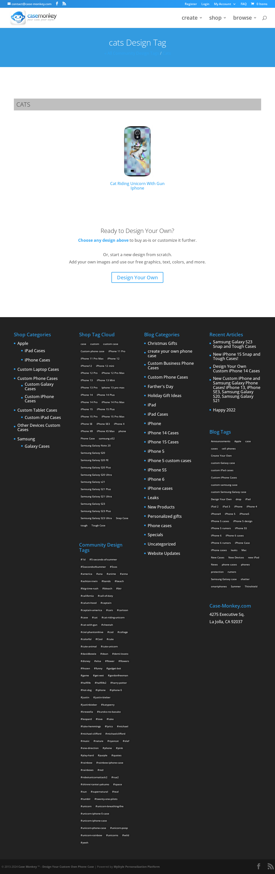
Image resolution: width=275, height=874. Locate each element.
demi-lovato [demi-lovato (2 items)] (121, 653)
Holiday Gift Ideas (164, 396)
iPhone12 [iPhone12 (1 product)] (86, 366)
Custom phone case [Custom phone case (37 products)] (92, 351)
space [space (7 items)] (118, 784)
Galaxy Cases (37, 446)
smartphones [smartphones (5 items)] (219, 586)
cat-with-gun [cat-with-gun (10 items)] (89, 624)
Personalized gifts (165, 516)
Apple (22, 343)
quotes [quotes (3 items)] (117, 755)
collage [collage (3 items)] (123, 632)
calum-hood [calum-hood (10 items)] (89, 603)
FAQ (244, 4)
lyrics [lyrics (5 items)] (110, 726)
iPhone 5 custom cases (169, 461)
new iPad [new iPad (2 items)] (253, 557)
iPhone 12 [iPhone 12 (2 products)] (113, 358)
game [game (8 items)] (85, 675)
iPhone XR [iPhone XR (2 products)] (87, 431)
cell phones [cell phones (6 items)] (229, 448)
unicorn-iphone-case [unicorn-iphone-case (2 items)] (94, 820)
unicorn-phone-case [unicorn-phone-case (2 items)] (94, 828)
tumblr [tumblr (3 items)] (86, 799)
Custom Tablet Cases (37, 410)
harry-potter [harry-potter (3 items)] (119, 682)
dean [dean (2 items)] (105, 653)
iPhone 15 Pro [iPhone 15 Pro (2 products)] (89, 416)
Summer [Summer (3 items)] (236, 586)
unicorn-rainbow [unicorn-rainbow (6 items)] (92, 835)
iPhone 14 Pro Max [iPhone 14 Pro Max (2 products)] (113, 402)
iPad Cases (35, 351)
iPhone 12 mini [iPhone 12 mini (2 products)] (105, 366)
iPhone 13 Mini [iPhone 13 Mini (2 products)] (106, 380)
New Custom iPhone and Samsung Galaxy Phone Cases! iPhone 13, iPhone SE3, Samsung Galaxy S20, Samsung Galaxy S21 (236, 389)
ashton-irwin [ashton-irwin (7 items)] (90, 581)
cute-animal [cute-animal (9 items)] (89, 646)
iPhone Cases (37, 360)
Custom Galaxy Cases (39, 386)
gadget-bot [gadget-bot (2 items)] (114, 668)
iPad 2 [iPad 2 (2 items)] (215, 506)
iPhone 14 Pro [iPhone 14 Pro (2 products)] (89, 402)
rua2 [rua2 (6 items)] (116, 777)
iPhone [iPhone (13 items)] (238, 506)
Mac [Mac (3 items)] (244, 550)
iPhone (154, 423)
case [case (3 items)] (248, 441)
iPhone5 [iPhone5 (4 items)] (244, 514)
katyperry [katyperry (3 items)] (108, 704)
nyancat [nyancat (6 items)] (114, 741)
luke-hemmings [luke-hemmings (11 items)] (91, 726)
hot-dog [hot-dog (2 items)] (86, 690)
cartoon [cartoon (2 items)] (123, 610)
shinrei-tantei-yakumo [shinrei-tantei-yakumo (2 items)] (95, 784)
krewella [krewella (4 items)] (87, 711)
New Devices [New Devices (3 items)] (236, 557)
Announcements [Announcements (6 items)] (220, 441)
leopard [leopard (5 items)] (87, 719)
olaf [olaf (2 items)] (127, 741)
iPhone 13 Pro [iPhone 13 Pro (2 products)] (89, 387)
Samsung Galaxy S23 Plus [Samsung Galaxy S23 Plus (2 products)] (96, 511)
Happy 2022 (224, 410)
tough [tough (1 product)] (84, 525)
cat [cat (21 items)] (96, 617)
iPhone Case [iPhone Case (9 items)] (242, 543)
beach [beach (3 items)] (120, 581)
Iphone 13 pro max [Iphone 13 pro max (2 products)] (113, 387)
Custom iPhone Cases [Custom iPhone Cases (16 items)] (224, 477)
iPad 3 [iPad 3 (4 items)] (226, 506)
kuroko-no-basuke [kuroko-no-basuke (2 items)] (110, 711)
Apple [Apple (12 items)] (237, 441)
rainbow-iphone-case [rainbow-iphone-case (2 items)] (110, 762)
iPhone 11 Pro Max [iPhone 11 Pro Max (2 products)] (92, 358)
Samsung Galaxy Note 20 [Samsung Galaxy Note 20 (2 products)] (96, 445)
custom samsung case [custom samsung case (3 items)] (224, 485)
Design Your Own (137, 277)
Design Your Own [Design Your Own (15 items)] (221, 499)
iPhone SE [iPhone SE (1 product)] (87, 424)
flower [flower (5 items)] (110, 661)
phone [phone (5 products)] (122, 431)
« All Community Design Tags (131, 53)
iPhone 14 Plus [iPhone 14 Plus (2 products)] (106, 395)
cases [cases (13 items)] (214, 448)
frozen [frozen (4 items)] (86, 668)
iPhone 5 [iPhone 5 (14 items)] (230, 514)
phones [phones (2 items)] (245, 564)
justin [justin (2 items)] (85, 697)
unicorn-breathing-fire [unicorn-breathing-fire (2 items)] (110, 806)
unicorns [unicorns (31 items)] (113, 835)
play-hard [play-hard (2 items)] (88, 755)
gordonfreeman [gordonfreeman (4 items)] (119, 675)
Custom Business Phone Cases (171, 365)
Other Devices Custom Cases (38, 427)
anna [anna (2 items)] (125, 574)
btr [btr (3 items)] (119, 588)
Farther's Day (160, 386)
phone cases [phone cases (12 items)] (229, 564)
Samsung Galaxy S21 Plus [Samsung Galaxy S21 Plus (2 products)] (96, 489)
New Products (161, 507)
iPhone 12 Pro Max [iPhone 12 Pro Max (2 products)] (113, 373)
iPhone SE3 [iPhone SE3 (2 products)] (103, 424)
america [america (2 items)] (87, 574)
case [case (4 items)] (85, 617)
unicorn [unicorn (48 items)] (86, 806)
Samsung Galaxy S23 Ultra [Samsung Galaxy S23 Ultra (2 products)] (96, 518)
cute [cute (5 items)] (111, 639)
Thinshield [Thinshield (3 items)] (251, 586)
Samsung (26, 439)
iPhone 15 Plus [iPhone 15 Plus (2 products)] (106, 409)
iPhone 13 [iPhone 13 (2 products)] (87, 380)
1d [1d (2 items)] (83, 559)
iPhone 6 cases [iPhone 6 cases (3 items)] (235, 535)
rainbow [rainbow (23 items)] (87, 762)
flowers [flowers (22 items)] (124, 661)
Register (191, 4)
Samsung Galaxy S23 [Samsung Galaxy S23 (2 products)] (93, 503)
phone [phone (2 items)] (108, 748)
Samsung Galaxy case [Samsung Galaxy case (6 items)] (224, 579)
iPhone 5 (156, 451)
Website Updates (164, 553)
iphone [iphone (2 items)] (101, 690)
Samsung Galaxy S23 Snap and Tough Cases (234, 344)
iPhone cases (160, 488)
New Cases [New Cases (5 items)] (217, 557)
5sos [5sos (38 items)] (114, 566)
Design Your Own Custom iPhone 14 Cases (236, 368)
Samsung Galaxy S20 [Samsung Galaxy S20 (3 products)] (93, 453)
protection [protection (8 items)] (217, 572)
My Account (222, 4)
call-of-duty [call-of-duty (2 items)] (106, 595)
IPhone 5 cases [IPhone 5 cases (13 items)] (220, 521)
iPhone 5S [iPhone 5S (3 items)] (241, 528)
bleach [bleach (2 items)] (108, 588)
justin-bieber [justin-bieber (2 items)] (102, 697)
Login (205, 4)
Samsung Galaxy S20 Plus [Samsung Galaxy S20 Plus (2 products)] (96, 467)
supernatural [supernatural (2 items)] (100, 791)
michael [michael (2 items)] (123, 726)
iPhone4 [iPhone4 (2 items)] (216, 514)
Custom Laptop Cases (38, 369)
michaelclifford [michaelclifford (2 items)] (116, 733)
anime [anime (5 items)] (112, 574)
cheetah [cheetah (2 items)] (108, 624)
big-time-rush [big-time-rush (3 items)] (90, 588)
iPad (152, 405)
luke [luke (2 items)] (111, 719)
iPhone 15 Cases (163, 442)
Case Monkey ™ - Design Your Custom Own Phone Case (56, 866)
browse (242, 18)
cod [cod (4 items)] (111, 632)
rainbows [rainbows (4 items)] (88, 770)
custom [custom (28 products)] (94, 344)
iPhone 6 (156, 479)
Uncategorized (162, 544)
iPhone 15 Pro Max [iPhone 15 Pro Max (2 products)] (113, 416)
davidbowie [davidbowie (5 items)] (89, 653)
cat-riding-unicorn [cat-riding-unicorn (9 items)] (114, 617)
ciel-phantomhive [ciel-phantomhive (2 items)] (92, 632)
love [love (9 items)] (100, 719)
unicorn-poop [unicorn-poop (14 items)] (120, 828)
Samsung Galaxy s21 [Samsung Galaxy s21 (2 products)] (93, 482)
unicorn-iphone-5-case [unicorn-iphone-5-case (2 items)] (95, 813)
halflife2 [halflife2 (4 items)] (101, 682)
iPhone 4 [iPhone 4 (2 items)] (252, 506)
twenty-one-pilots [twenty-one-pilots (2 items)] (106, 799)
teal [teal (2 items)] (116, 791)
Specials (155, 535)
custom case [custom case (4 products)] (110, 344)
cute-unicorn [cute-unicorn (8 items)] (110, 646)
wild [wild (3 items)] (126, 835)
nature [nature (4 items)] (99, 741)
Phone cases (160, 526)
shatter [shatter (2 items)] (245, 579)
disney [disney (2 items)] (86, 661)
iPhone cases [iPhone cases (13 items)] (219, 550)
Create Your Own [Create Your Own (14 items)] (221, 455)
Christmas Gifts (162, 343)
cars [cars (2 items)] (110, 610)
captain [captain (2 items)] (106, 603)
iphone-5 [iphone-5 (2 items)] (116, 690)
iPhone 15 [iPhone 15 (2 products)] (87, 409)
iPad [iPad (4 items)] (248, 499)
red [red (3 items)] (101, 770)
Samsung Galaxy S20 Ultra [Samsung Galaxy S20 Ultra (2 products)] (96, 474)
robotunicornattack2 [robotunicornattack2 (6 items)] (94, 777)
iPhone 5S (157, 470)
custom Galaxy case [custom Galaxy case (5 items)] (223, 463)
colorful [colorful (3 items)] (86, 639)
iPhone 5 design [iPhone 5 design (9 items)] (242, 521)
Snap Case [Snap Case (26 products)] (122, 518)
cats (167, 53)
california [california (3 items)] (88, 595)
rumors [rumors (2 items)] (232, 572)
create (190, 18)
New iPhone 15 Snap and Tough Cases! (236, 356)
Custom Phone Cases (37, 378)
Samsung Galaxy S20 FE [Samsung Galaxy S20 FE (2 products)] (95, 460)
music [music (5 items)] (85, 741)
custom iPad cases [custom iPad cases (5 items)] (222, 470)
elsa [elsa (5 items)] (98, 661)
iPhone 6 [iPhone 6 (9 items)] (216, 535)
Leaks (153, 498)
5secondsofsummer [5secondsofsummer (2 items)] (94, 566)
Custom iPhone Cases (39, 399)
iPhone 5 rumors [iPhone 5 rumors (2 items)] (221, 528)
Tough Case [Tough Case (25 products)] (98, 525)
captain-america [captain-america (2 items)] (92, 610)
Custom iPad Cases (43, 417)
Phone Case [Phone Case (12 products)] (88, 438)
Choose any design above (103, 240)
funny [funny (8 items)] (99, 668)
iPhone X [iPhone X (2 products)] (119, 424)
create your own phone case (170, 353)
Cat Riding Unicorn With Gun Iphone (137, 158)
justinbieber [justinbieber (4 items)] (89, 704)
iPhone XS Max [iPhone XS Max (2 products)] (105, 431)
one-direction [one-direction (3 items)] (90, 748)
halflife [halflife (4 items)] (86, 682)
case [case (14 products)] (83, 344)
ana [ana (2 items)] (100, 574)
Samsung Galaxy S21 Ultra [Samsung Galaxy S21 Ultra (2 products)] (96, 496)
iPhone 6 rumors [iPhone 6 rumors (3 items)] (221, 543)
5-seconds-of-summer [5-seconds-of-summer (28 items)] (104, 559)
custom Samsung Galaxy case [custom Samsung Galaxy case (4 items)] (228, 492)
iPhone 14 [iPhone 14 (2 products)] (87, 395)
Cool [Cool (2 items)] (100, 639)
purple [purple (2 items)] (103, 755)
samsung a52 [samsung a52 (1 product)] (107, 438)
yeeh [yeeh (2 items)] (85, 842)
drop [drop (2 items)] (238, 499)
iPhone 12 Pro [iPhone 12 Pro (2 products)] (89, 373)
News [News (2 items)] (214, 564)
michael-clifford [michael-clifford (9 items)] (91, 733)
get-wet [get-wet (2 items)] (99, 675)
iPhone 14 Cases (163, 433)
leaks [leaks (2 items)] (234, 550)
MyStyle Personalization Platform (137, 866)
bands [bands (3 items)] (107, 581)
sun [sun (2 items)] (84, 791)
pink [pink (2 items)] (120, 748)
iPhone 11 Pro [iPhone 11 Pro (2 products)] (116, 351)
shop (215, 18)
